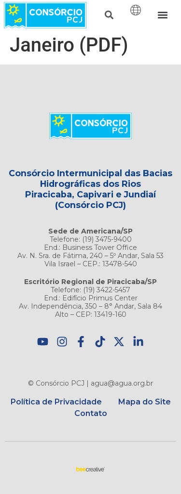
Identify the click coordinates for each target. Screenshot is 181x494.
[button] (109, 15)
